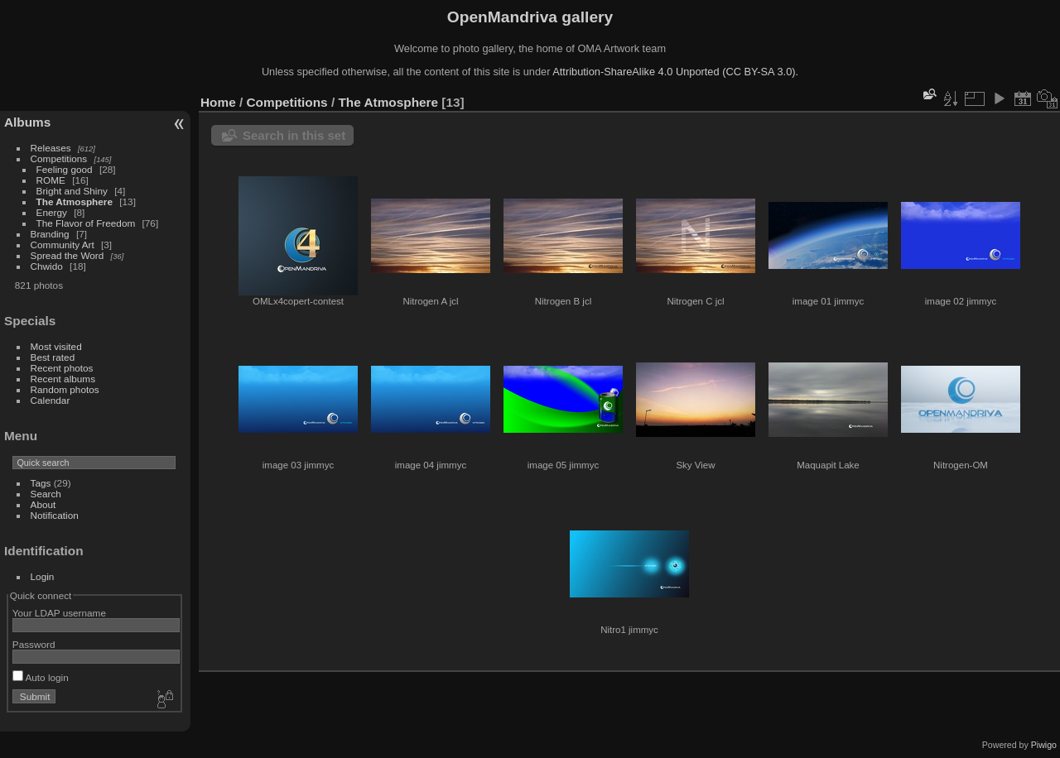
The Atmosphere (74, 201)
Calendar (50, 400)
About (43, 504)
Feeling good (64, 169)
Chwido (47, 266)
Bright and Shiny (72, 190)
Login (43, 576)
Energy (51, 212)
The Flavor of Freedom (86, 223)
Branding (50, 233)
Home (218, 102)
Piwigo (1044, 745)
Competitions (59, 158)
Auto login (40, 677)
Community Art (62, 244)
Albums (27, 122)
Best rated (53, 357)
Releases (51, 147)
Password (33, 644)
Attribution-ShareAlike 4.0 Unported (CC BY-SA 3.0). (675, 71)
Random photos (65, 389)
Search (46, 493)
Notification (55, 515)
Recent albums (63, 378)
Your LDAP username (59, 612)
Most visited (56, 346)
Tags (41, 482)
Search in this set (294, 135)
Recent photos (62, 367)
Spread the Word (67, 255)
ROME (50, 180)
